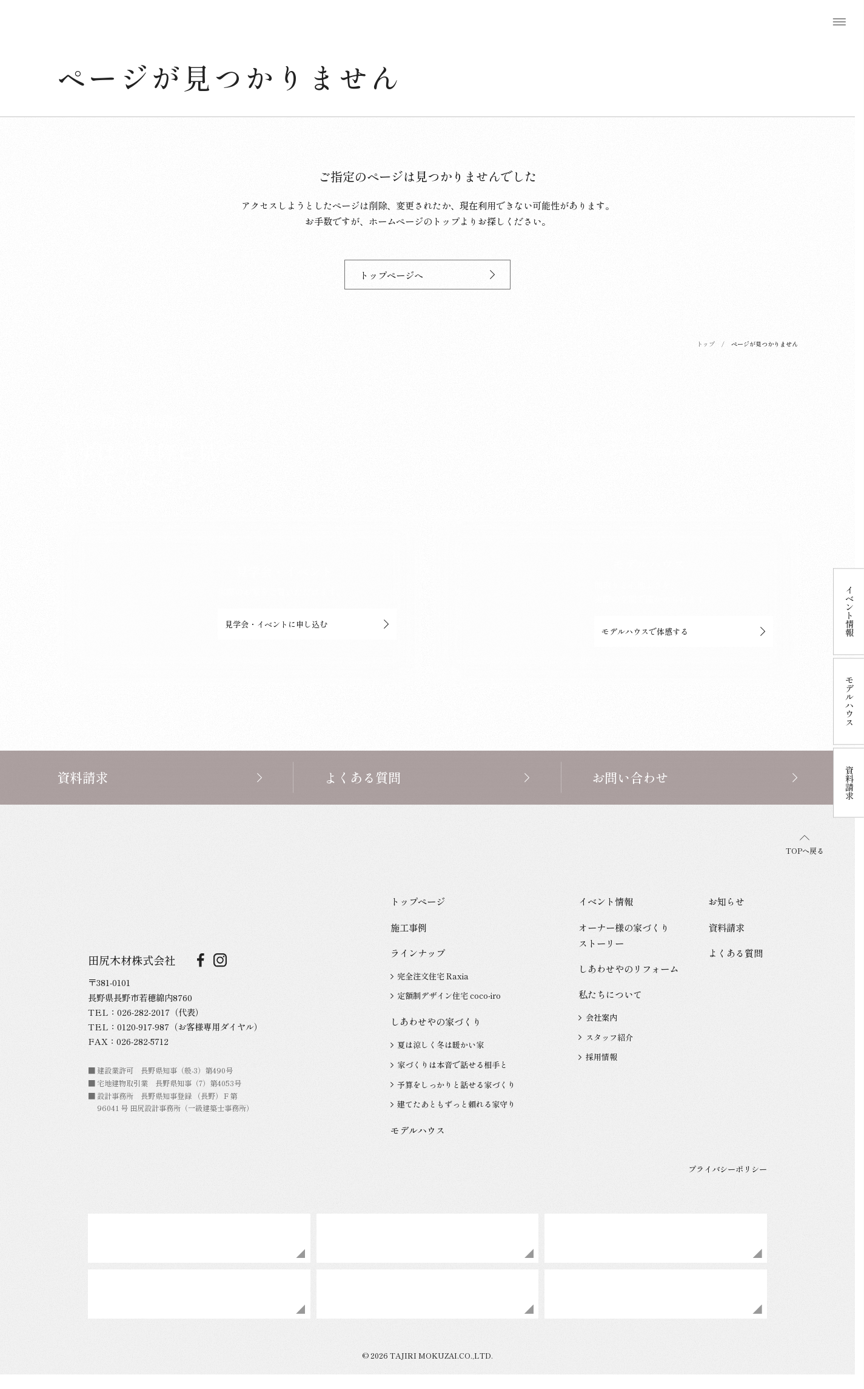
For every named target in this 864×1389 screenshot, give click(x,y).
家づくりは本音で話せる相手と (448, 1064)
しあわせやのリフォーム (628, 968)
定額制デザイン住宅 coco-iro (445, 995)
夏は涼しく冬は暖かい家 (437, 1044)
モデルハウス (417, 1130)
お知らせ (726, 901)
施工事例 (408, 927)
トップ (706, 343)
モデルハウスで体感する (683, 631)
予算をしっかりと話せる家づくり (452, 1084)
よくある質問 (735, 952)
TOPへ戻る (805, 846)
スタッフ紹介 (605, 1037)
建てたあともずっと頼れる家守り (452, 1104)
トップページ (417, 901)
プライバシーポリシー (727, 1169)
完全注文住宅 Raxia (429, 976)
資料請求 (726, 927)
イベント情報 (605, 901)
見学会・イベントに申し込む (307, 624)
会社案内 (597, 1017)
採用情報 (597, 1057)
